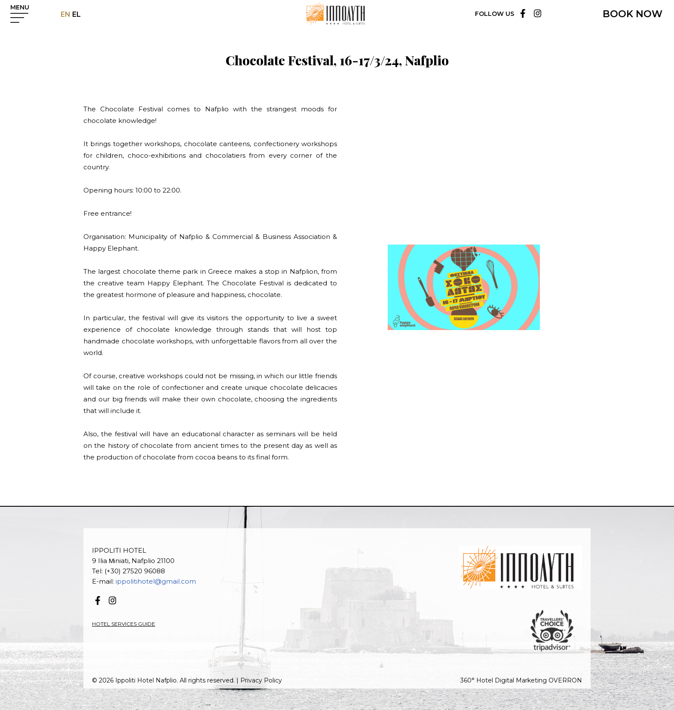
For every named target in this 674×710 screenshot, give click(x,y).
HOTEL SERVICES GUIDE (123, 624)
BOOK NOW (632, 14)
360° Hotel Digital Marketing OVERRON (521, 680)
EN (65, 14)
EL (75, 14)
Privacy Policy (261, 680)
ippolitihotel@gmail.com (156, 581)
